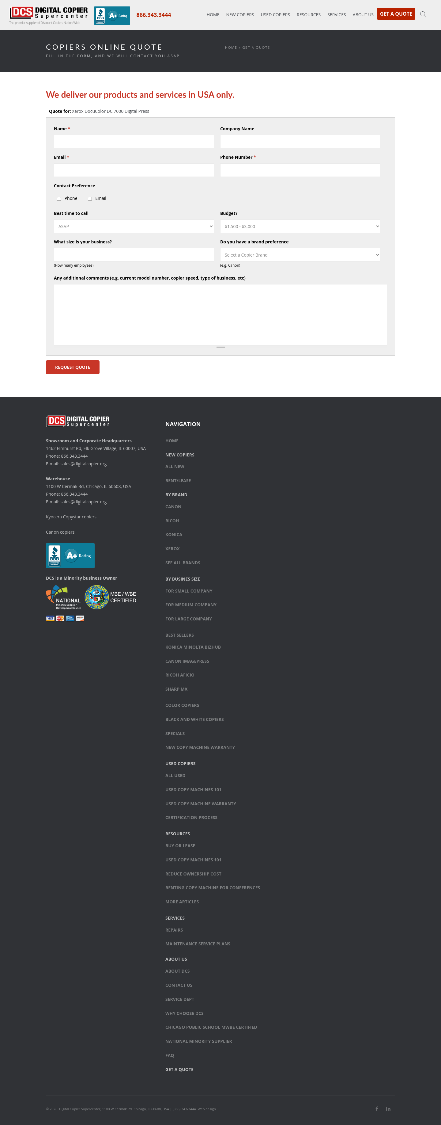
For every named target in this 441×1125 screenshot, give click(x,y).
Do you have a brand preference (254, 242)
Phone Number (238, 157)
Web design (207, 1109)
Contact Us (178, 985)
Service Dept (179, 999)
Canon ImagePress (187, 661)
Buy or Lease (180, 846)
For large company (188, 619)
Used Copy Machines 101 (193, 789)
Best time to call (71, 213)
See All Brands (182, 563)
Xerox (172, 548)
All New (174, 466)
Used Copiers (275, 14)
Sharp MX (176, 689)
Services (336, 14)
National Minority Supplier (198, 1041)
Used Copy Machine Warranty (200, 804)
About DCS (177, 971)
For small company (189, 591)
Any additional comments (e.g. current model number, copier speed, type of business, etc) (150, 278)
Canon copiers (60, 532)
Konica (173, 534)
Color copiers (182, 705)
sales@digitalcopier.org (83, 464)
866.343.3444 (153, 14)
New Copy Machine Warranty (200, 747)
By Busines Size (182, 579)
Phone (71, 198)
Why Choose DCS (184, 1013)
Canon (173, 506)
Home (213, 14)
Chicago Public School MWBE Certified (211, 1027)
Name (62, 129)
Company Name (237, 129)
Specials (175, 733)
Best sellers (179, 635)
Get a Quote (396, 13)
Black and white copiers (194, 719)
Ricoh (172, 521)
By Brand (176, 495)
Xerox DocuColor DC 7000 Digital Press (110, 111)
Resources (309, 14)
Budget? (228, 213)
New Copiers (240, 14)
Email (61, 157)
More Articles (182, 902)
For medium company (191, 605)
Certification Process (191, 817)
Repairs (174, 930)
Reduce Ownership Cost (193, 874)
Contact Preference (74, 186)
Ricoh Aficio (179, 675)
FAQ (169, 1055)
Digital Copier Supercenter (79, 1109)
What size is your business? (83, 242)
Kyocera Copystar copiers (71, 517)
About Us (363, 14)
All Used (175, 775)
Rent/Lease (178, 480)
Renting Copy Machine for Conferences (212, 887)
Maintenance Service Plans (197, 944)
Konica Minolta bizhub (193, 647)
